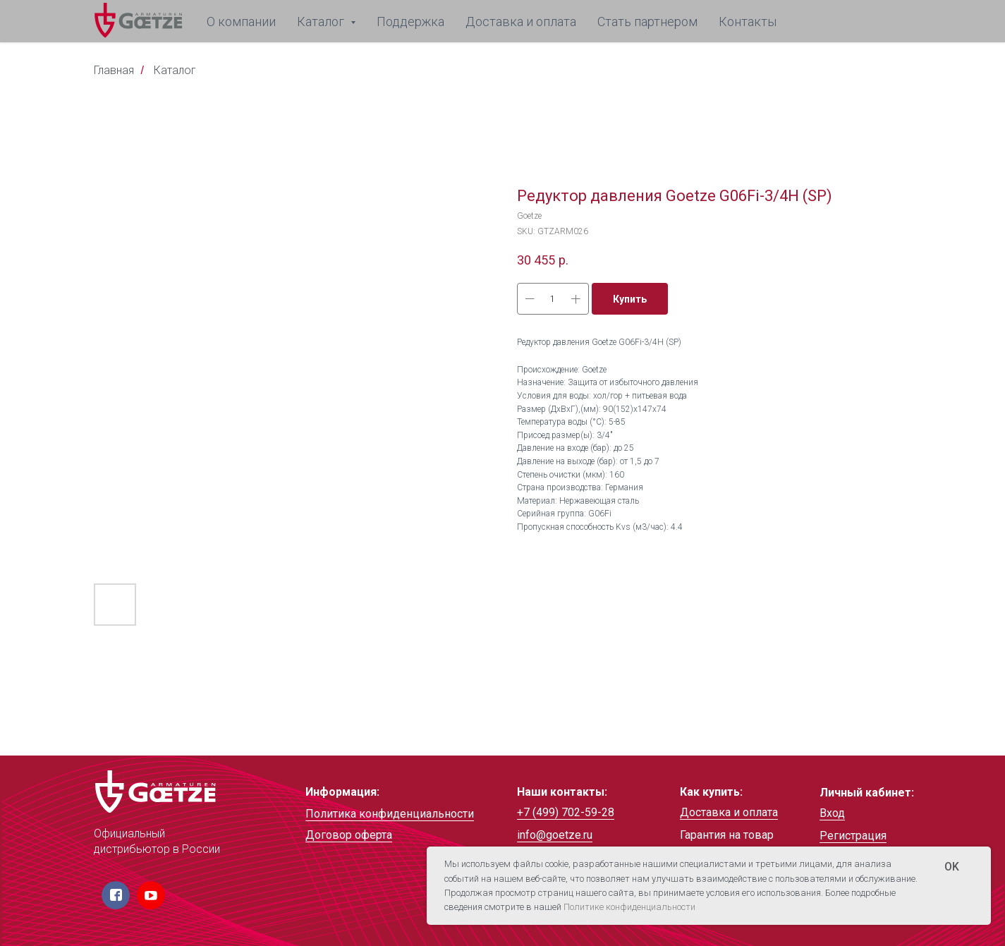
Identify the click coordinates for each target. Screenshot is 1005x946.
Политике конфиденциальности (629, 907)
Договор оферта (348, 835)
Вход (832, 813)
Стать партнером (647, 21)
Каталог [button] (322, 21)
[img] (155, 791)
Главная (114, 70)
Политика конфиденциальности (389, 813)
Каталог (175, 70)
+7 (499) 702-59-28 (565, 812)
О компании (241, 21)
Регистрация (853, 835)
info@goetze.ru (554, 835)
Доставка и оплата (520, 21)
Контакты (747, 21)
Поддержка (410, 21)
